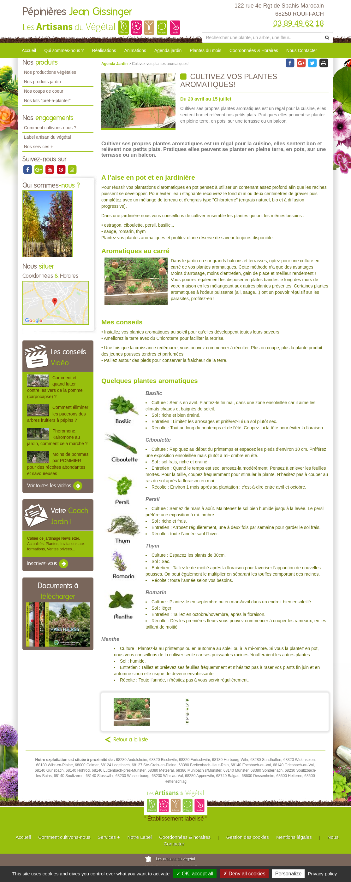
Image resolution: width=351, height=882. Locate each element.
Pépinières (77, 12)
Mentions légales (294, 837)
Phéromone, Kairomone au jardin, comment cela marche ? (57, 437)
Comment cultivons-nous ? (50, 127)
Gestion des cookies (247, 837)
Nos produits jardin (42, 81)
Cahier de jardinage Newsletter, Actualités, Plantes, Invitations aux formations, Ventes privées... (56, 543)
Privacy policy (322, 873)
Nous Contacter (301, 50)
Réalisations (104, 50)
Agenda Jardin (115, 63)
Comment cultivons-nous (64, 837)
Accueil (29, 50)
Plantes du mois (205, 50)
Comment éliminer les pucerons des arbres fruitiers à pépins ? (57, 413)
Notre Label (139, 837)
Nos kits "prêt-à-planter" (47, 100)
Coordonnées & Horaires (253, 50)
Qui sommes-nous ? (64, 50)
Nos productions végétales (50, 72)
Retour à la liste (130, 740)
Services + (109, 837)
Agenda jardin (167, 50)
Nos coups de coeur (43, 91)
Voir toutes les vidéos (55, 486)
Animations (135, 50)
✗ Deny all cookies (244, 873)
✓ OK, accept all (194, 873)
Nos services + (38, 146)
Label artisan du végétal (47, 137)
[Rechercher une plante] (261, 37)
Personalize (288, 873)
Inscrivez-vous (48, 564)
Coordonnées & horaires (185, 837)
